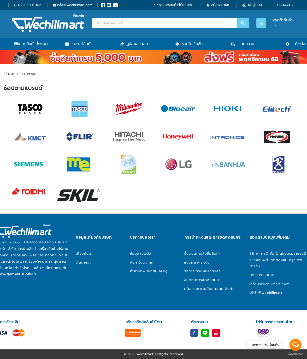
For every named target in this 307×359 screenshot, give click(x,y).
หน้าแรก (9, 74)
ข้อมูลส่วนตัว (140, 253)
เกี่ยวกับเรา (85, 253)
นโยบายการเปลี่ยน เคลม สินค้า (209, 288)
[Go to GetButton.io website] (295, 354)
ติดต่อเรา (83, 262)
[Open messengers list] (295, 345)
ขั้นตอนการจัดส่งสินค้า (202, 279)
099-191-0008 (29, 4)
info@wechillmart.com (74, 4)
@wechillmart (270, 292)
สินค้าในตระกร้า (142, 262)
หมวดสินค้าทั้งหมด (32, 44)
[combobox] (170, 23)
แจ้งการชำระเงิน (197, 262)
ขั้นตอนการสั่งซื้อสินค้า (202, 253)
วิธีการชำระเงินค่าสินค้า (202, 271)
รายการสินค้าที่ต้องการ (175, 4)
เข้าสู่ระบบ (255, 4)
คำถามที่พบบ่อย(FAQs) (148, 271)
